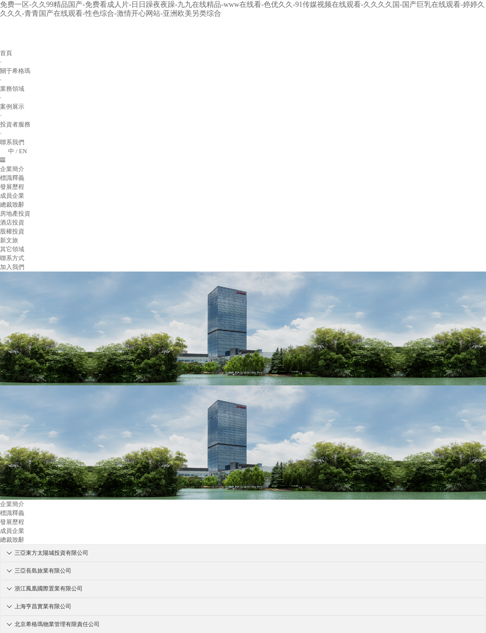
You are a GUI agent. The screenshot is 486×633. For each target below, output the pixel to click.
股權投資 (12, 231)
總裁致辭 (12, 204)
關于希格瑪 (15, 71)
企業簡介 (12, 169)
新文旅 (9, 240)
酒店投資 (12, 222)
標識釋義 (12, 178)
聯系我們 (12, 142)
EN (23, 151)
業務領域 (12, 89)
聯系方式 (12, 258)
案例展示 (12, 106)
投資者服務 (15, 124)
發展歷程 (12, 187)
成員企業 (12, 195)
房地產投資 (15, 213)
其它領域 (12, 249)
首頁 (6, 53)
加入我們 (12, 267)
